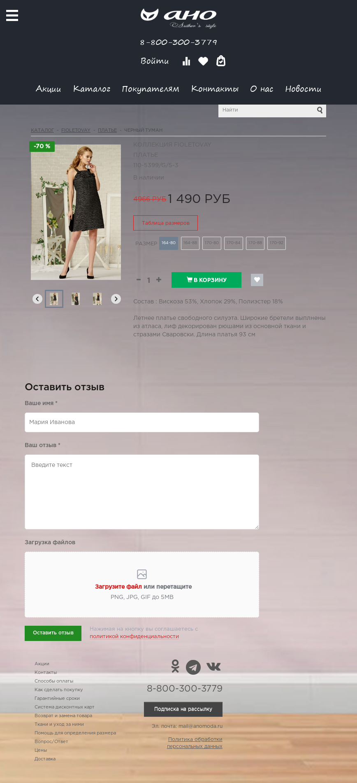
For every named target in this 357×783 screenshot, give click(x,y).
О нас (262, 88)
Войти (156, 60)
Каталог (91, 88)
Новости (303, 88)
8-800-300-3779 (178, 42)
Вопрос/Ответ (51, 742)
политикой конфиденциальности (134, 636)
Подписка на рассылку (183, 709)
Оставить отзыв (53, 633)
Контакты (215, 88)
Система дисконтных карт (65, 707)
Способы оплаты (54, 681)
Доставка (45, 759)
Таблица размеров (166, 223)
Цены (41, 750)
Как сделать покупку (59, 690)
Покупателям (150, 88)
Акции (48, 88)
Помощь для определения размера (75, 733)
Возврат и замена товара (63, 716)
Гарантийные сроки (57, 699)
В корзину (207, 280)
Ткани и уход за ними (59, 724)
